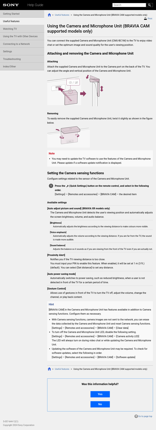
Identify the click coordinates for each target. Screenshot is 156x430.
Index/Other (9, 66)
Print (150, 18)
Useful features (62, 15)
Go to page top (145, 416)
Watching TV (10, 28)
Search (149, 5)
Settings (7, 51)
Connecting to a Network (16, 44)
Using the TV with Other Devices (20, 36)
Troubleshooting (12, 59)
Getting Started (11, 13)
